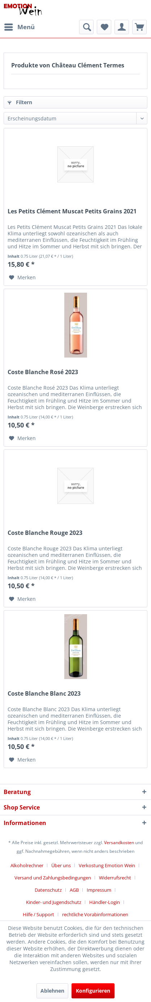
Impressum (99, 890)
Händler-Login (104, 902)
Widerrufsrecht (115, 877)
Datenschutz (48, 890)
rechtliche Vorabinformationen (95, 914)
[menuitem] (19, 27)
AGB (74, 890)
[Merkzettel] (104, 27)
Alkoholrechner (26, 865)
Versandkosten (119, 842)
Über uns (61, 865)
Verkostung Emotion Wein (107, 865)
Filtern (20, 102)
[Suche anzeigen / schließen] (86, 27)
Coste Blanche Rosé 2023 (43, 372)
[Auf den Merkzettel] (22, 277)
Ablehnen (52, 990)
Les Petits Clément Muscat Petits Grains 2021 (72, 211)
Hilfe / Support (38, 914)
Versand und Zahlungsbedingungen (52, 877)
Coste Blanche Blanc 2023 (44, 693)
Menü (19, 26)
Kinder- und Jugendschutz (53, 902)
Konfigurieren (93, 990)
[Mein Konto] (122, 27)
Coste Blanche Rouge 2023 (45, 533)
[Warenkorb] (139, 27)
